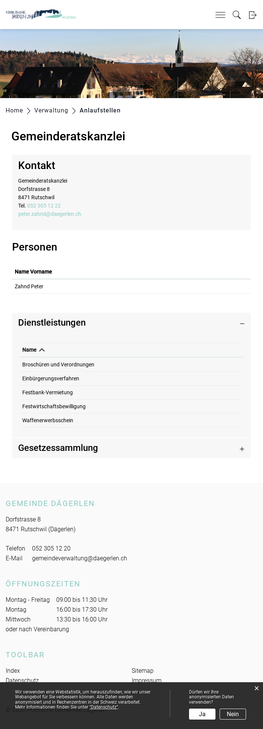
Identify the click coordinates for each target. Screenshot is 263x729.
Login (252, 15)
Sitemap (143, 670)
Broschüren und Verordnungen (58, 364)
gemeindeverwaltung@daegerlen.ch (79, 558)
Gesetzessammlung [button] (58, 448)
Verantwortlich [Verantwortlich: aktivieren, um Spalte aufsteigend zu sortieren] (150, 350)
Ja (202, 714)
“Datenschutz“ (103, 707)
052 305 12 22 (44, 206)
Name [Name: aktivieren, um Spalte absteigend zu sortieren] (29, 350)
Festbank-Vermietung (47, 392)
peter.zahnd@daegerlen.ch (49, 214)
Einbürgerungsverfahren (50, 378)
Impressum (146, 680)
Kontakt (144, 272)
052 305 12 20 (51, 548)
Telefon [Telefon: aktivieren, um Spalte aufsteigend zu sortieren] (200, 350)
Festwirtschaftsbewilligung (54, 406)
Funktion (99, 272)
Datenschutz (22, 680)
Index (13, 670)
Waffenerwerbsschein (47, 420)
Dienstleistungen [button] (52, 322)
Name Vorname (33, 272)
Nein (233, 714)
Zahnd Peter (29, 286)
